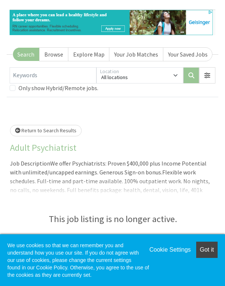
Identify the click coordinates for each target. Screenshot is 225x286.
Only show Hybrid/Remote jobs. (58, 88)
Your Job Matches (136, 54)
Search (25, 54)
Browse (53, 54)
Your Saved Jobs (188, 54)
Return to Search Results (45, 130)
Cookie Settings (170, 249)
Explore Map (89, 54)
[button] (207, 75)
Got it (207, 249)
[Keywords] (53, 75)
